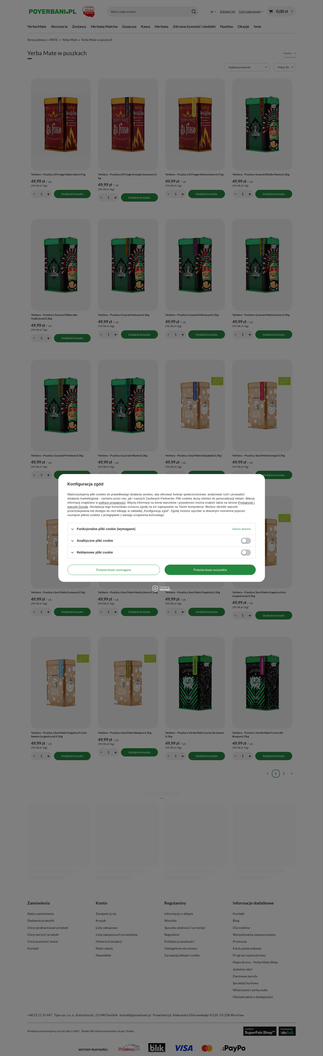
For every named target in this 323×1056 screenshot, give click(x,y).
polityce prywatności (112, 502)
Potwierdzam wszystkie (210, 570)
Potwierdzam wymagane (113, 570)
